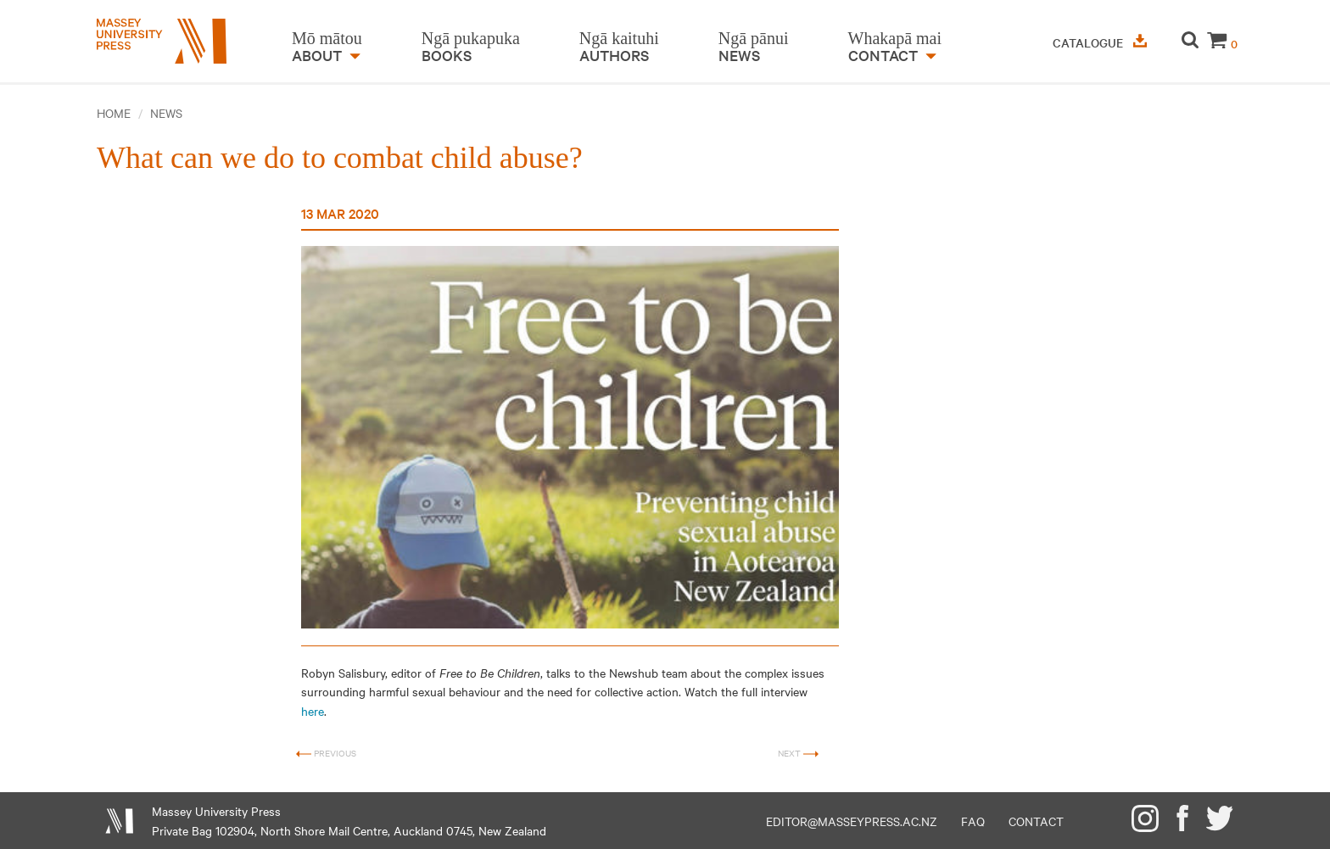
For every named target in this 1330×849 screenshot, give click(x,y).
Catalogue (1100, 42)
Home (114, 112)
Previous (326, 754)
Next (798, 754)
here (312, 710)
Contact (1036, 821)
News (166, 112)
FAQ (973, 821)
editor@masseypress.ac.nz (851, 821)
